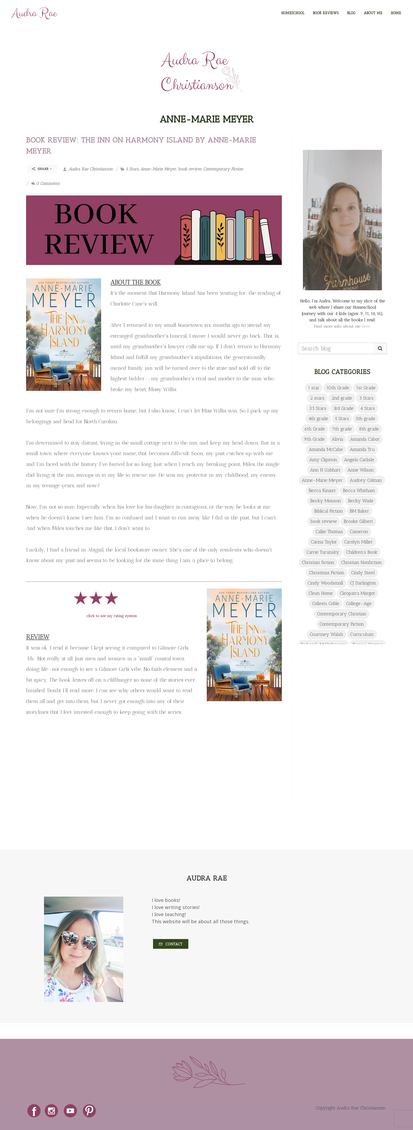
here (366, 326)
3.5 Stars (317, 408)
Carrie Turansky (322, 552)
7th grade (342, 429)
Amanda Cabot (365, 439)
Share (42, 169)
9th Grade (314, 439)
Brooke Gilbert (358, 521)
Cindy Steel (363, 573)
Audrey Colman (366, 480)
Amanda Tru (362, 449)
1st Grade (366, 388)
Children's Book (361, 552)
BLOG (351, 13)
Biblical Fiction (328, 511)
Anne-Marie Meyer (158, 168)
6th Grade (314, 429)
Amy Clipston (323, 460)
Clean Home (320, 593)
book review (189, 168)
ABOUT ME (373, 13)
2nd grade (341, 398)
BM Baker (359, 511)
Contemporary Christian (341, 614)
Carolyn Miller (358, 542)
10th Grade (337, 388)
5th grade (365, 418)
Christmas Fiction (326, 573)
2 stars (317, 398)
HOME (396, 13)
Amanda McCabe (326, 449)
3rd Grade (343, 408)
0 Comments (45, 183)
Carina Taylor (324, 542)
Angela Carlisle (359, 460)
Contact (171, 944)
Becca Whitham (359, 490)
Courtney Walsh (326, 634)
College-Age (359, 603)
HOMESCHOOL (292, 13)
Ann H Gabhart (325, 470)
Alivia (337, 439)
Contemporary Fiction (223, 168)
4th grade (318, 418)
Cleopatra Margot (357, 593)
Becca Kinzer (322, 490)
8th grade (369, 429)
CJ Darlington (363, 583)
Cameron (359, 531)
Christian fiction (318, 562)
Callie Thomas (329, 531)
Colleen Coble (325, 603)
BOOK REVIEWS (326, 13)
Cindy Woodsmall (325, 583)
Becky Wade (360, 501)
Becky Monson (325, 501)
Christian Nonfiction (361, 562)
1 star (313, 388)
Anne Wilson (360, 470)
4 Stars (367, 408)
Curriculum (362, 634)
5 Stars (342, 418)
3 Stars (132, 168)
